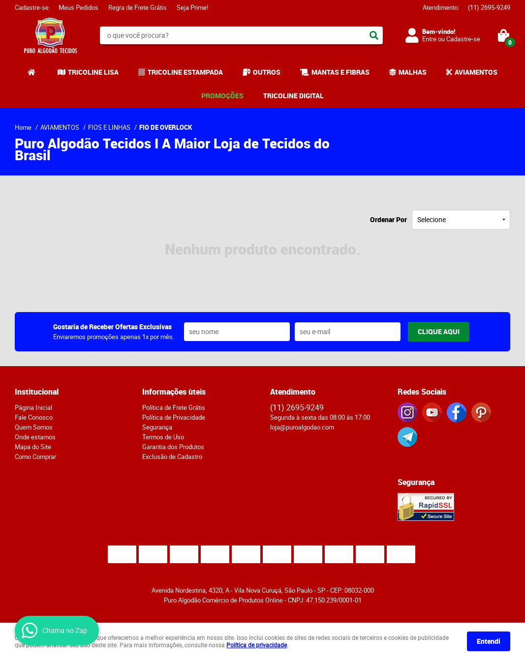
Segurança (157, 427)
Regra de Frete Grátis (137, 7)
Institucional (37, 391)
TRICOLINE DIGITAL (293, 95)
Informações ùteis (174, 391)
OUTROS (266, 72)
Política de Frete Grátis (173, 407)
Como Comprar (35, 456)
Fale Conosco (34, 417)
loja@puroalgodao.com (302, 427)
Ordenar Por (388, 219)
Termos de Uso (163, 436)
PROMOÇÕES (222, 95)
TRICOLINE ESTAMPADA (185, 72)
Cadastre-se (32, 7)
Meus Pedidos (78, 7)
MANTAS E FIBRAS (340, 72)
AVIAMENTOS (476, 72)
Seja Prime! (192, 7)
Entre (429, 38)
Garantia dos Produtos (173, 446)
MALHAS (413, 72)
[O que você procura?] (374, 35)
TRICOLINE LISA (93, 72)
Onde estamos (35, 436)
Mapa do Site (33, 446)
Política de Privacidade (173, 417)
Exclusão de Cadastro (172, 456)
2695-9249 (489, 7)
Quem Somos (34, 427)
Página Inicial (33, 407)
